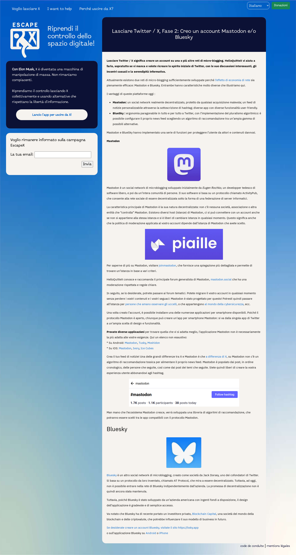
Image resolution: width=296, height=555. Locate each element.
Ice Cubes (147, 348)
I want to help (59, 9)
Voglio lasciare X (26, 9)
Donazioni (281, 5)
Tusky (142, 343)
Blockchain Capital (204, 514)
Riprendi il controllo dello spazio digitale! (71, 36)
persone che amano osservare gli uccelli (151, 304)
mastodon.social (221, 279)
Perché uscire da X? (96, 9)
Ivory (136, 348)
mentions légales (278, 546)
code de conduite (252, 546)
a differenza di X (216, 356)
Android (151, 533)
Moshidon (153, 343)
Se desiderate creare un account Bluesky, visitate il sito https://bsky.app (153, 527)
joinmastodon (167, 265)
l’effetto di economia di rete (232, 80)
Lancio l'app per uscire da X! (52, 115)
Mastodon (131, 343)
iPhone (163, 533)
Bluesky (112, 475)
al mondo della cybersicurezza (224, 304)
